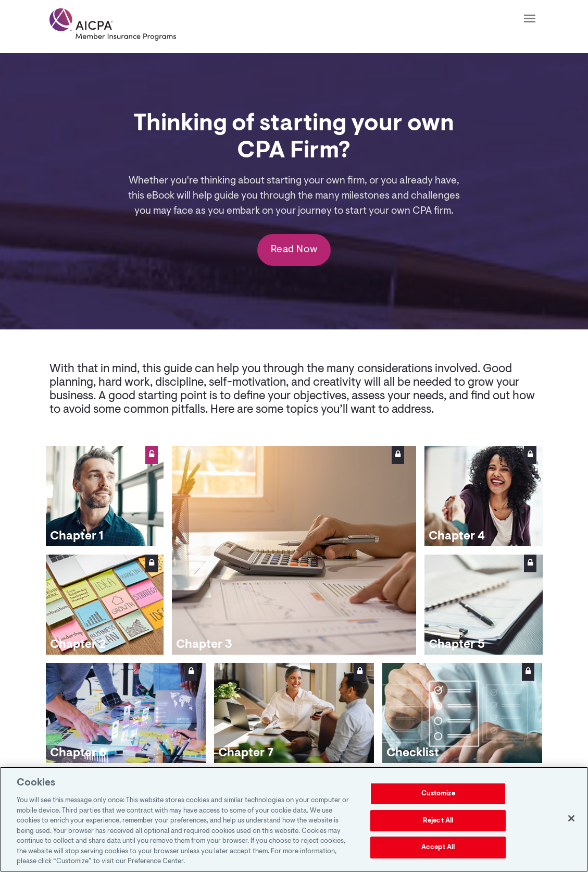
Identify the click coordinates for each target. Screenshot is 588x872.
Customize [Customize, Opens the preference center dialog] (438, 793)
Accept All (438, 847)
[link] (112, 24)
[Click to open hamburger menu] (530, 18)
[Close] (571, 818)
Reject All (438, 820)
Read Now (294, 250)
